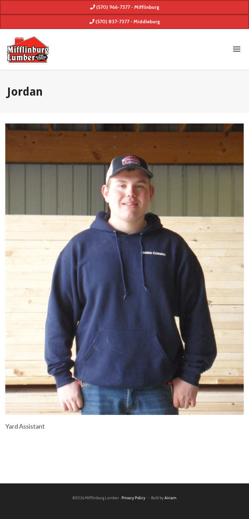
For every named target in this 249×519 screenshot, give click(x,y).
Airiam (170, 497)
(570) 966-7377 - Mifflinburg (124, 7)
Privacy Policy (133, 497)
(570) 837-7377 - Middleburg (124, 21)
